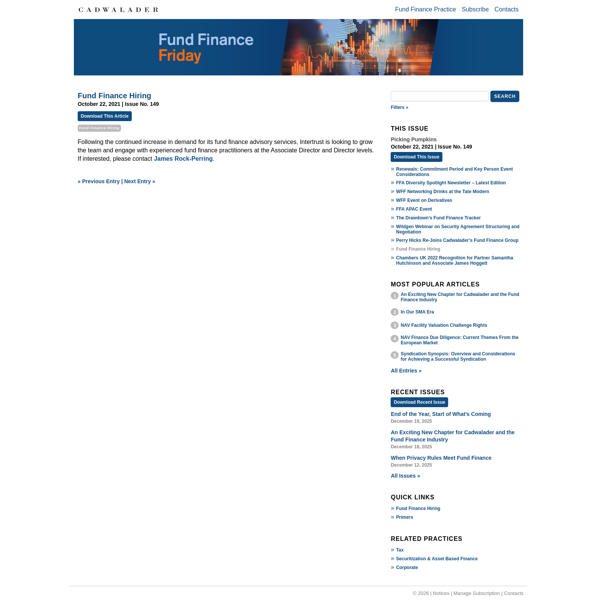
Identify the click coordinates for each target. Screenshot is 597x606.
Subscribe (475, 9)
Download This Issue (416, 157)
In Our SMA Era (417, 312)
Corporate (407, 567)
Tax (400, 550)
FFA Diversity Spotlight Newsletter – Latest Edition (451, 182)
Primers (404, 517)
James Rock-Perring (183, 158)
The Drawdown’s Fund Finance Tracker (438, 218)
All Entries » (406, 371)
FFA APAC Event (414, 209)
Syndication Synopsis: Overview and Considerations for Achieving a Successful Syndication (458, 356)
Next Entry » (139, 181)
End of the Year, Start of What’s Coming (441, 414)
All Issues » (405, 476)
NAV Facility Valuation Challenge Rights (444, 325)
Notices (441, 593)
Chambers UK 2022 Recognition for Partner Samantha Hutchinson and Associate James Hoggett (454, 260)
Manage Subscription (476, 593)
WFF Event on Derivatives (424, 200)
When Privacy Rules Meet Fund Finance (441, 458)
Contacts (507, 9)
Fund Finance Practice (425, 9)
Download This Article (105, 116)
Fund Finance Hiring (418, 508)
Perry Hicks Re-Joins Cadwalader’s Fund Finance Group (457, 240)
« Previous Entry (99, 181)
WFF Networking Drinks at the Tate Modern (442, 191)
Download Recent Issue (419, 402)
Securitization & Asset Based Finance (436, 558)
